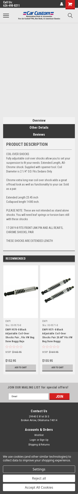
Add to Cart (21, 367)
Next (71, 258)
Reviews (39, 135)
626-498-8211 (11, 5)
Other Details (39, 127)
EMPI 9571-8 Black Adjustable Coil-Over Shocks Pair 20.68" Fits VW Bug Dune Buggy (57, 335)
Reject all (39, 478)
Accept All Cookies (39, 487)
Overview (39, 120)
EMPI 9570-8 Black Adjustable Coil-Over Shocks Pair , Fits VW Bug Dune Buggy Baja (19, 335)
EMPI (8, 321)
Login (33, 439)
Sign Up (44, 439)
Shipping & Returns (39, 444)
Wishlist (39, 435)
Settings (39, 469)
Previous (65, 258)
